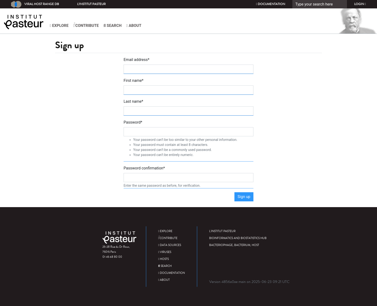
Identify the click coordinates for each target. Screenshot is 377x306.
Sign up (244, 196)
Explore (59, 25)
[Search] (319, 4)
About (133, 25)
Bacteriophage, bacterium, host (234, 245)
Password (133, 122)
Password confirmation (144, 168)
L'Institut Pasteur (91, 4)
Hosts (163, 259)
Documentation (270, 4)
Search (113, 25)
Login (360, 4)
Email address (137, 59)
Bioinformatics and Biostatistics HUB (238, 238)
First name (134, 80)
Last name (133, 101)
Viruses (164, 252)
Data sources (169, 245)
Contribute (86, 25)
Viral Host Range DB (35, 4)
